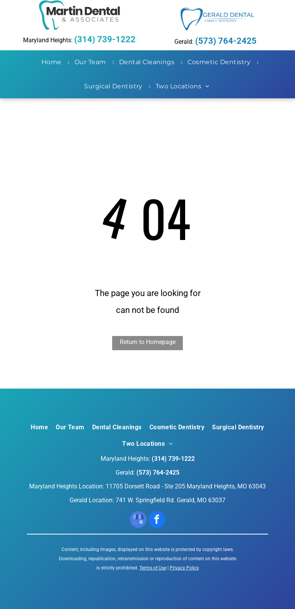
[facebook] (156, 520)
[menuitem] (53, 62)
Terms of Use (152, 568)
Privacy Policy (184, 568)
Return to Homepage (148, 342)
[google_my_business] (138, 520)
